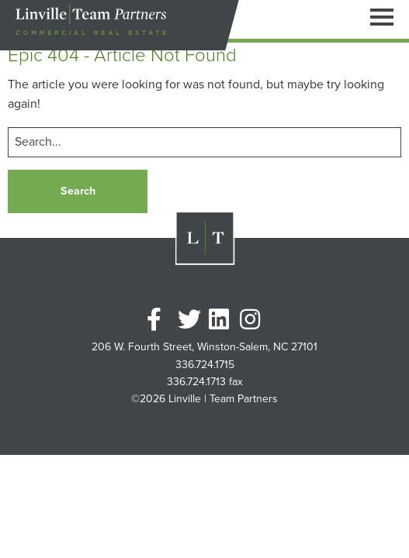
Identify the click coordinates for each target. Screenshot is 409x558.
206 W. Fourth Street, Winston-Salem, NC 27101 (204, 347)
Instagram (251, 319)
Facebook (158, 319)
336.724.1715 (204, 365)
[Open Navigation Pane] (381, 16)
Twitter (189, 319)
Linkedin (220, 319)
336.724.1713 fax (205, 382)
